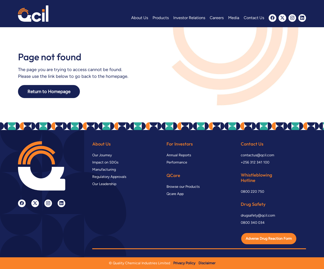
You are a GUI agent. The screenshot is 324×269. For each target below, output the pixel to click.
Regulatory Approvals (109, 177)
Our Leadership (104, 184)
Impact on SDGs (105, 162)
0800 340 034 (253, 222)
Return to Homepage (48, 91)
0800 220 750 (252, 191)
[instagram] (292, 18)
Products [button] (161, 17)
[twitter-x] (282, 18)
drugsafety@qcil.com (258, 215)
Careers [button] (217, 17)
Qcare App (175, 194)
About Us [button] (139, 17)
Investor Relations (189, 17)
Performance (176, 162)
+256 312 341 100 (255, 162)
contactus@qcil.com (257, 155)
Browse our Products (183, 186)
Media (233, 17)
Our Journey (102, 155)
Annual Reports (178, 155)
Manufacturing (104, 169)
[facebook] (272, 18)
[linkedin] (302, 18)
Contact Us (254, 17)
